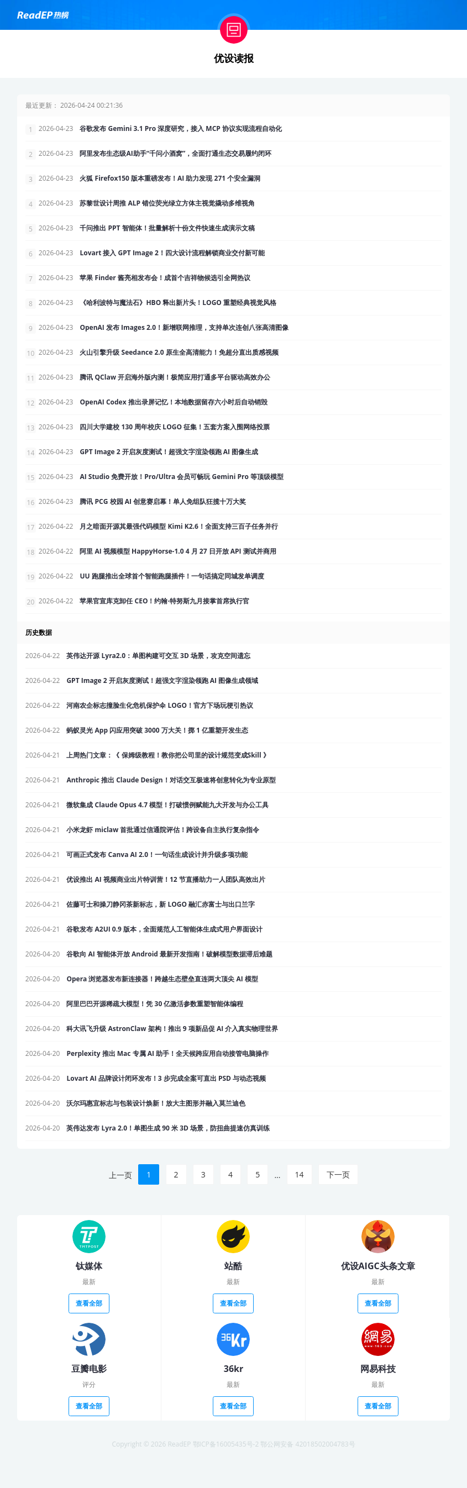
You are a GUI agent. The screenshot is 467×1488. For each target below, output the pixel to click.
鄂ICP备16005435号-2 (226, 1476)
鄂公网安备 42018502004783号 (307, 1476)
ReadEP (179, 1476)
